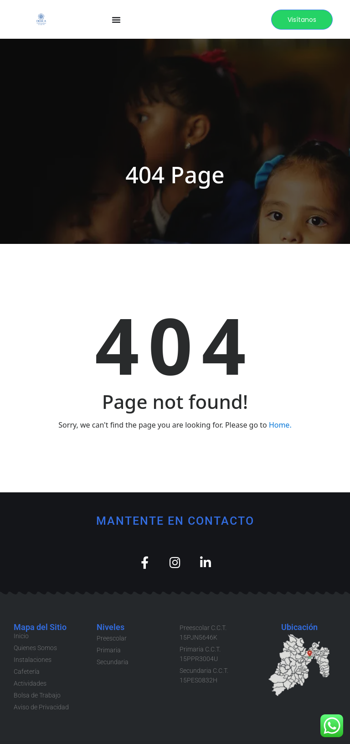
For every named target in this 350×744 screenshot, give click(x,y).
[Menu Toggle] (116, 19)
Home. (280, 425)
